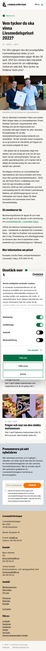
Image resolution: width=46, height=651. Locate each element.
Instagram (6, 627)
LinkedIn (6, 621)
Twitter (5, 630)
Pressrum (6, 598)
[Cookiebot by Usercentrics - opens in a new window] (32, 274)
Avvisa (23, 374)
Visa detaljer (32, 350)
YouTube (6, 632)
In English (6, 609)
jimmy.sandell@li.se (10, 572)
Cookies (5, 647)
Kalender (6, 601)
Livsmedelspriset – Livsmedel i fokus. (22, 221)
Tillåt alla (23, 358)
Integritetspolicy (20, 647)
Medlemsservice (9, 587)
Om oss (5, 593)
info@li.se (13, 537)
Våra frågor (7, 590)
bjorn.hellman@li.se (10, 558)
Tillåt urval (23, 366)
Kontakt (5, 604)
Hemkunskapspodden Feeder (15, 635)
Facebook (6, 624)
